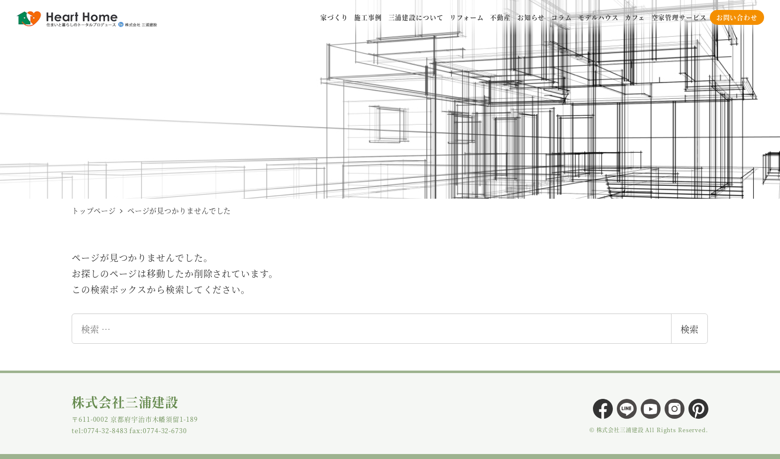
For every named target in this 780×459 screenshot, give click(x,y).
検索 (689, 328)
